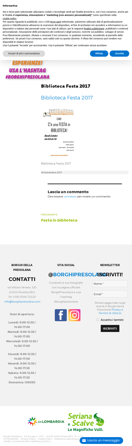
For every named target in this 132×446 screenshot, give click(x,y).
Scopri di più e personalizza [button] (24, 53)
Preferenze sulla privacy (66, 438)
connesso (70, 196)
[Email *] (110, 294)
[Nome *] (110, 283)
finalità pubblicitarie (94, 28)
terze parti (55, 21)
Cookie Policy (45, 438)
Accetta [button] (119, 53)
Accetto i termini (110, 319)
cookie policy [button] (9, 18)
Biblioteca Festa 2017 (65, 86)
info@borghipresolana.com (22, 301)
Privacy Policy (28, 438)
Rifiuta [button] (99, 53)
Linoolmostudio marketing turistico (31, 440)
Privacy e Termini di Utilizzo (110, 311)
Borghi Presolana (12, 436)
